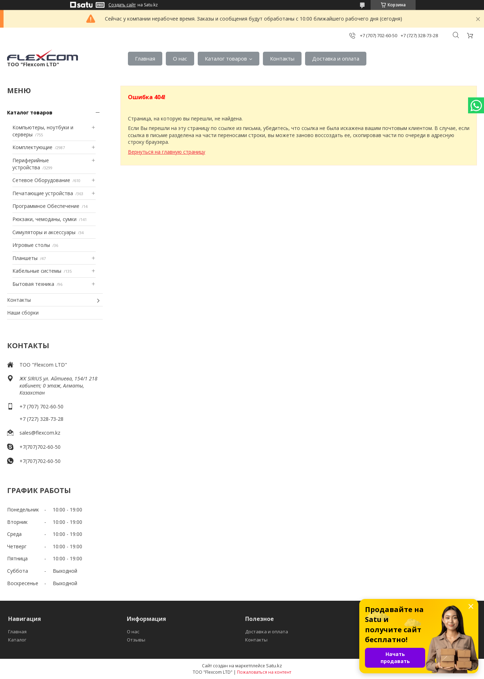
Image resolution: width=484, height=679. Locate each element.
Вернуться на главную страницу (166, 151)
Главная (145, 58)
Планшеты (25, 258)
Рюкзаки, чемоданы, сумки (44, 219)
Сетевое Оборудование (41, 180)
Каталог (17, 639)
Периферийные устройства (30, 164)
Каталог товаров (226, 58)
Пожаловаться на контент (264, 672)
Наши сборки (23, 312)
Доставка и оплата (335, 58)
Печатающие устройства (42, 193)
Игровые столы (31, 245)
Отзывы (136, 639)
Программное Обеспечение (45, 206)
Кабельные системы (36, 270)
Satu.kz (274, 665)
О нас (180, 58)
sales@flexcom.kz (39, 432)
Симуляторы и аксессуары (43, 232)
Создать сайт (122, 4)
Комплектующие (32, 147)
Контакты (282, 58)
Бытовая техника (33, 284)
